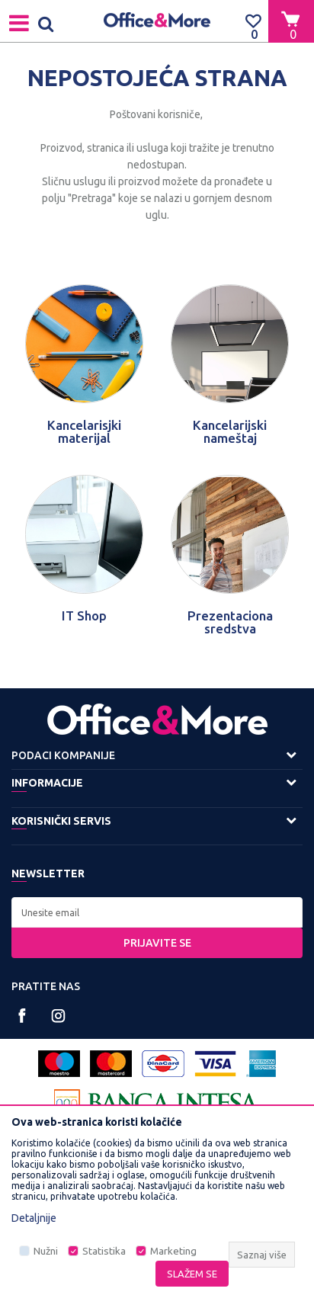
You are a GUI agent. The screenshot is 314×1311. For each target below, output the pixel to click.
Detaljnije (33, 1218)
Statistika (104, 1251)
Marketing (173, 1251)
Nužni (46, 1251)
